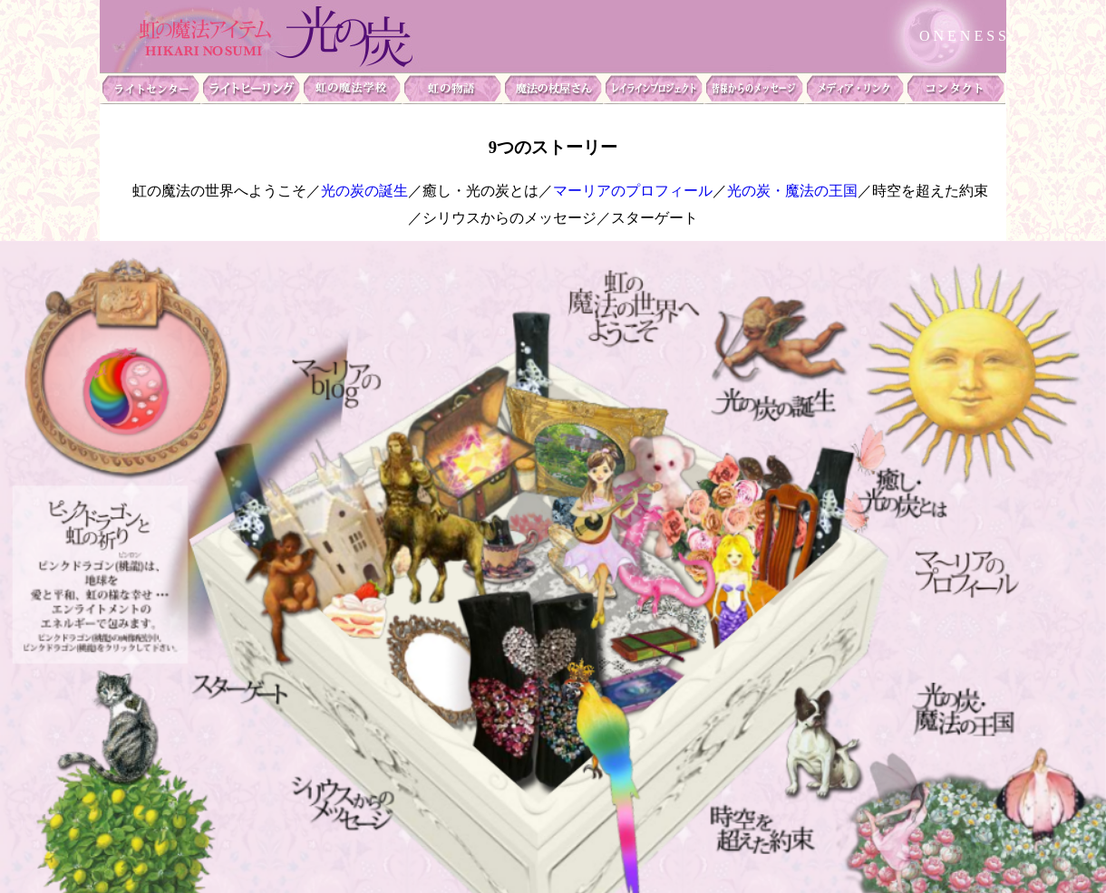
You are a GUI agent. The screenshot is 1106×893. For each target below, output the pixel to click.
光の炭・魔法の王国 (792, 190)
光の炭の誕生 (364, 190)
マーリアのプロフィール (633, 190)
